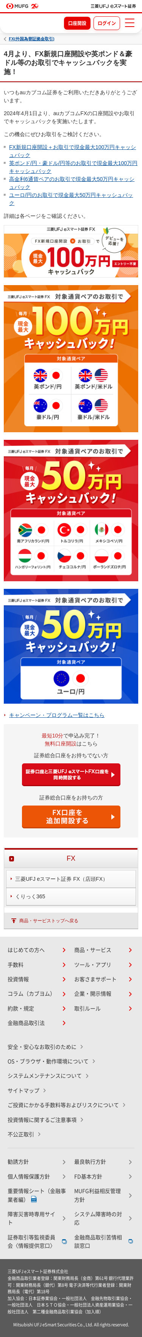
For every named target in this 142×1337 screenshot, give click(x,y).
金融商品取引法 (26, 1023)
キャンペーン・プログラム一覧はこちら (57, 715)
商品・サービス (92, 950)
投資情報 (18, 979)
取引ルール (87, 1008)
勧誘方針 (18, 1161)
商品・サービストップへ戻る (48, 920)
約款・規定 (21, 1008)
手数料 (15, 964)
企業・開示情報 (92, 993)
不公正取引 (21, 1134)
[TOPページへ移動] (113, 6)
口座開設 (77, 23)
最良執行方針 (90, 1161)
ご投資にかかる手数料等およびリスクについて (63, 1105)
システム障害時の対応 (98, 1218)
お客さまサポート (95, 979)
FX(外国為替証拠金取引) (31, 39)
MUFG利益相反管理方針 (97, 1195)
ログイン (107, 23)
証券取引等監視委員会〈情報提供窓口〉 (31, 1241)
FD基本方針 (88, 1176)
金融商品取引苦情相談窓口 (98, 1241)
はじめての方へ (26, 950)
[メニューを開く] (129, 22)
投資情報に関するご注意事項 (42, 1120)
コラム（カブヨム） (31, 993)
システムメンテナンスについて (45, 1075)
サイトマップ (23, 1090)
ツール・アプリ (92, 964)
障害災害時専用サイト (31, 1218)
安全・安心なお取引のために (42, 1047)
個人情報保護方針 (29, 1176)
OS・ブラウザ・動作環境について (48, 1061)
